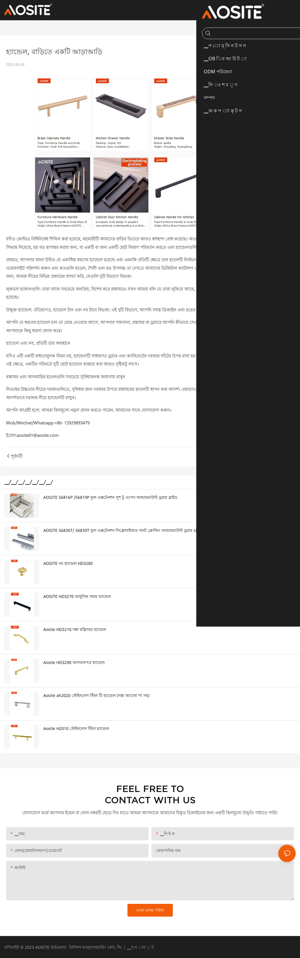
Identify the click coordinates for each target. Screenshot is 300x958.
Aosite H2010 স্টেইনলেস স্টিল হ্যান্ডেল (76, 728)
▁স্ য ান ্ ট (140, 947)
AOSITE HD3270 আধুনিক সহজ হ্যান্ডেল (77, 596)
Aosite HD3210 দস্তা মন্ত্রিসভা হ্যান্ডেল (74, 629)
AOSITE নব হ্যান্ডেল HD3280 (68, 563)
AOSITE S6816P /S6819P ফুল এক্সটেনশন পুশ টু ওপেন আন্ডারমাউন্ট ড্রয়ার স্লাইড (110, 497)
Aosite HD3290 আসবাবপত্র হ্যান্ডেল (74, 662)
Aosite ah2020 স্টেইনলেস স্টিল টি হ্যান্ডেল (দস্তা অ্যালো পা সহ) (96, 695)
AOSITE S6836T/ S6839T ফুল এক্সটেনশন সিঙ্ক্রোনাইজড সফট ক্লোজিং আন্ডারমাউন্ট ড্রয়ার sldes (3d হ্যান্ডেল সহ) (137, 530)
